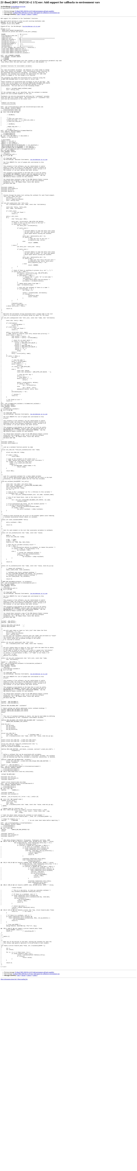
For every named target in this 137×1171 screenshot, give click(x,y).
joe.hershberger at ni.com (18, 6)
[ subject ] (29, 14)
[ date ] (19, 14)
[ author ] (35, 14)
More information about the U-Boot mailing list (14, 1169)
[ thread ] (23, 14)
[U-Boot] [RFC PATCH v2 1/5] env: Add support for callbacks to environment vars (36, 12)
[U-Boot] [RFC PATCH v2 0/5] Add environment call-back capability (34, 11)
